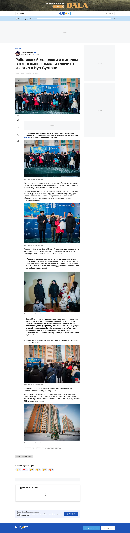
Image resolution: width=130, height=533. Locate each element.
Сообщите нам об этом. (53, 448)
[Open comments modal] (17, 121)
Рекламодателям (108, 523)
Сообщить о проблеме (91, 523)
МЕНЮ (20, 14)
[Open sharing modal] (17, 134)
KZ (101, 13)
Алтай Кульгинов (27, 456)
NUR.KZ (27, 138)
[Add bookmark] (17, 141)
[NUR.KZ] (65, 13)
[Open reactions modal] (17, 128)
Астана (18, 456)
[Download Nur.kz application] (65, 5)
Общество (18, 48)
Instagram (71, 509)
